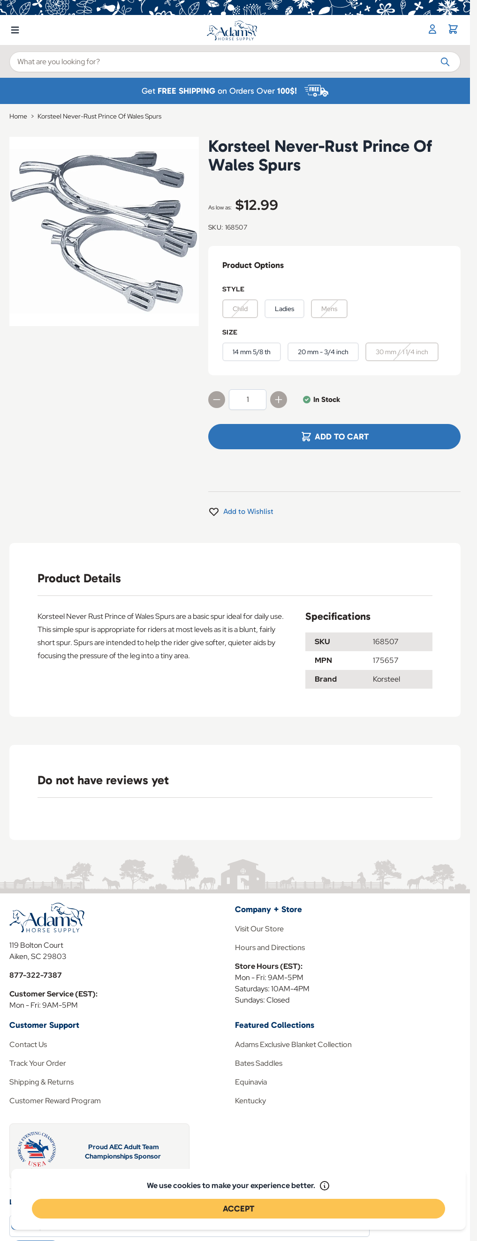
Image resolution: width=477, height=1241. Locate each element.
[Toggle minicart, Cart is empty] (453, 29)
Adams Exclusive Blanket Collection (293, 1044)
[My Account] (432, 29)
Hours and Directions (270, 947)
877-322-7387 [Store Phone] (35, 975)
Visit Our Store (259, 929)
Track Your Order (37, 1063)
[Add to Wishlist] (240, 511)
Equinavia (251, 1082)
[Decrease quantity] (216, 399)
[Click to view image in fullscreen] (104, 231)
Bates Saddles (258, 1063)
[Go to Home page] (232, 30)
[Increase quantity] (278, 399)
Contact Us (28, 1044)
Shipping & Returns (41, 1082)
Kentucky (250, 1101)
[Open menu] (15, 28)
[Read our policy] (324, 1185)
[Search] (445, 61)
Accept (238, 1209)
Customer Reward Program (55, 1101)
